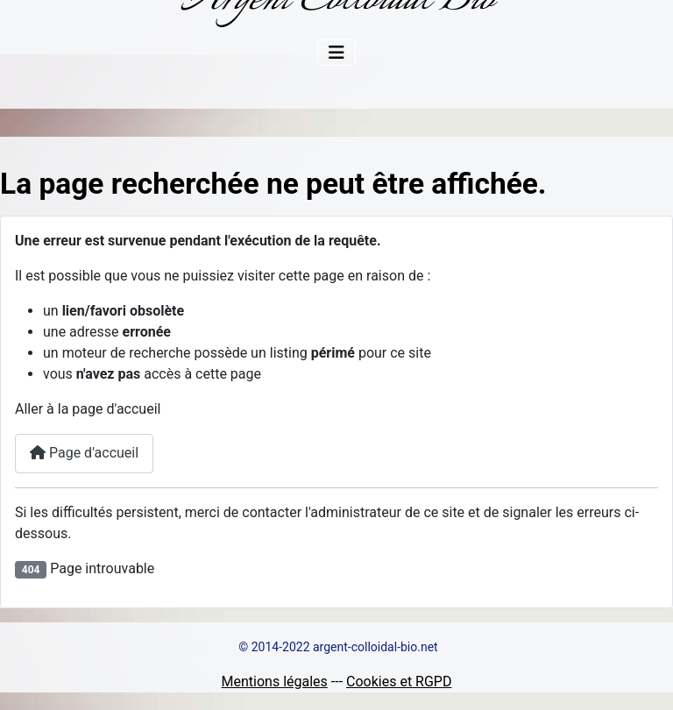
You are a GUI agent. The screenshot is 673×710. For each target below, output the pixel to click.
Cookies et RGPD (398, 681)
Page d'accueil (84, 452)
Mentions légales (275, 681)
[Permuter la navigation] (336, 52)
